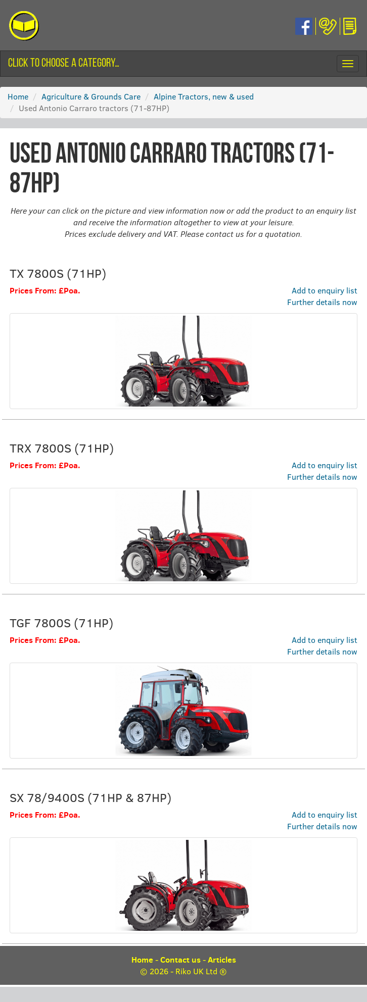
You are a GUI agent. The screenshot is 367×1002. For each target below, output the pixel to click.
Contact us (180, 959)
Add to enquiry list (324, 290)
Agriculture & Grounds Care (91, 96)
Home (18, 96)
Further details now (322, 301)
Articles (222, 959)
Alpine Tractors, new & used (204, 96)
